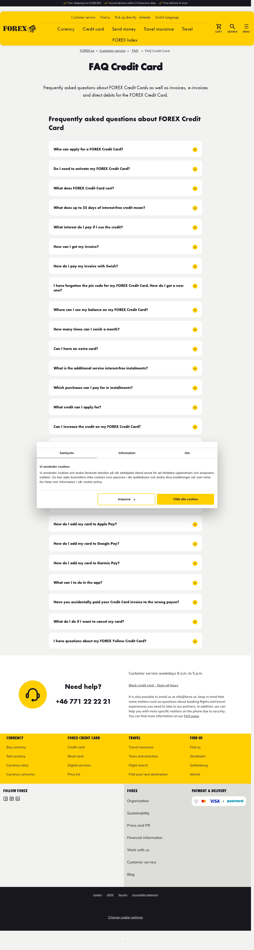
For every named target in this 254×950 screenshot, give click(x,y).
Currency (65, 30)
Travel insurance (159, 30)
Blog (131, 874)
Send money (124, 30)
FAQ (135, 51)
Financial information (144, 837)
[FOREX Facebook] (5, 799)
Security (122, 894)
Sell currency (16, 756)
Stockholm (197, 756)
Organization (138, 801)
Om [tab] (187, 453)
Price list (74, 774)
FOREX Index (125, 41)
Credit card (93, 30)
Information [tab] (127, 453)
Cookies (97, 894)
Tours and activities (143, 756)
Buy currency (16, 747)
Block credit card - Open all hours (153, 685)
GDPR (110, 894)
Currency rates (17, 765)
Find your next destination (148, 774)
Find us (105, 18)
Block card (75, 756)
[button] (167, 18)
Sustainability (138, 813)
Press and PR (138, 825)
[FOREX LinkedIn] (17, 799)
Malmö (195, 774)
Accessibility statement (145, 894)
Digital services (79, 765)
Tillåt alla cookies (185, 499)
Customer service (83, 18)
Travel (187, 30)
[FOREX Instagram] (12, 799)
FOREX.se (87, 51)
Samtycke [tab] (67, 453)
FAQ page (191, 716)
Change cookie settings (125, 917)
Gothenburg (199, 765)
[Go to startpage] (19, 30)
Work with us (138, 850)
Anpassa (126, 499)
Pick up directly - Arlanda (132, 18)
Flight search (138, 765)
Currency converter (20, 774)
